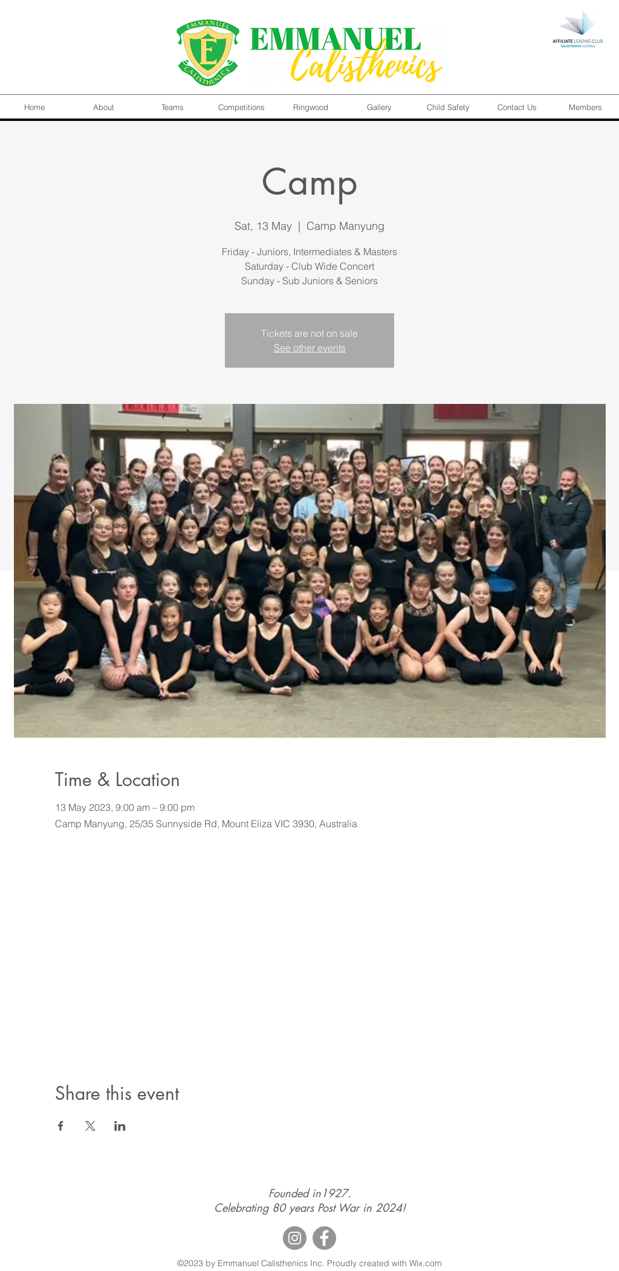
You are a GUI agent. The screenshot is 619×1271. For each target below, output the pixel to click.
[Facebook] (324, 1238)
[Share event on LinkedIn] (120, 1126)
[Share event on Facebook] (60, 1126)
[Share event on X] (90, 1126)
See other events (310, 348)
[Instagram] (294, 1238)
